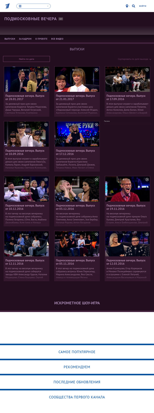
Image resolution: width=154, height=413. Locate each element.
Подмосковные (30, 18)
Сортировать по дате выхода (133, 58)
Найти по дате (26, 58)
